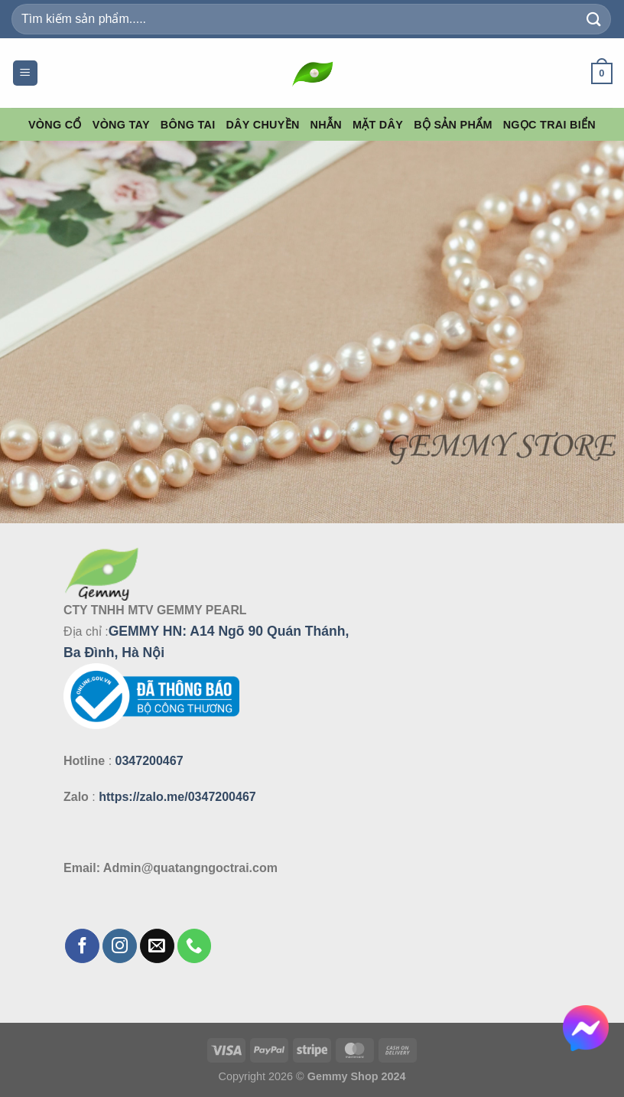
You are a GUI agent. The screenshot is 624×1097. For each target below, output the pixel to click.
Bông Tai (188, 125)
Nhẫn (326, 125)
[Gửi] (594, 19)
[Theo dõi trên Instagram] (119, 946)
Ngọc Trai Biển (549, 125)
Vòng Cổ (55, 125)
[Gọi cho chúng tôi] (194, 946)
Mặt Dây (378, 125)
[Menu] (25, 73)
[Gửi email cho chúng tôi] (157, 946)
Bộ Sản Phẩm (453, 125)
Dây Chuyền (262, 125)
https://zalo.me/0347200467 (177, 796)
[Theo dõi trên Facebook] (82, 946)
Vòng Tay (121, 125)
